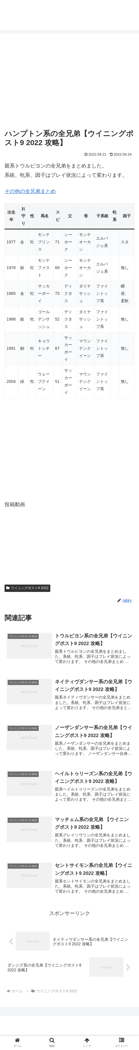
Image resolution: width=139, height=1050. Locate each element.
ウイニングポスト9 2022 (27, 588)
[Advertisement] (69, 82)
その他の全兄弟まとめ (30, 191)
